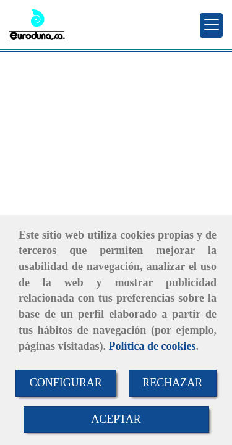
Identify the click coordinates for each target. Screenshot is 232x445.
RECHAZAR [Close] (172, 382)
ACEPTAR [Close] (116, 419)
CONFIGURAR (66, 382)
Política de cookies (152, 346)
